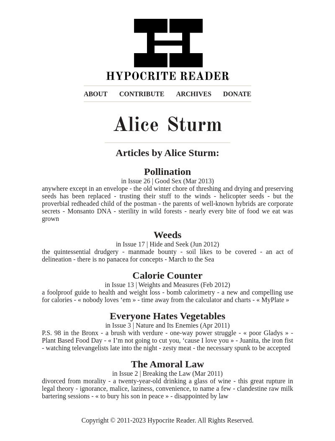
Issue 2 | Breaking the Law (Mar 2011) (171, 373)
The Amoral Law (167, 364)
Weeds (168, 234)
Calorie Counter (167, 275)
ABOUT (96, 93)
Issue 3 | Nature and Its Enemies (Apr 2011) (171, 325)
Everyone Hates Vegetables (167, 315)
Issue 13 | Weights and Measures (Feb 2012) (171, 284)
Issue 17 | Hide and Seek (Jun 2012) (171, 244)
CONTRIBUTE (142, 93)
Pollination (167, 171)
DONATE (237, 93)
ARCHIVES (193, 93)
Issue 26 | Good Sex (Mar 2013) (171, 181)
